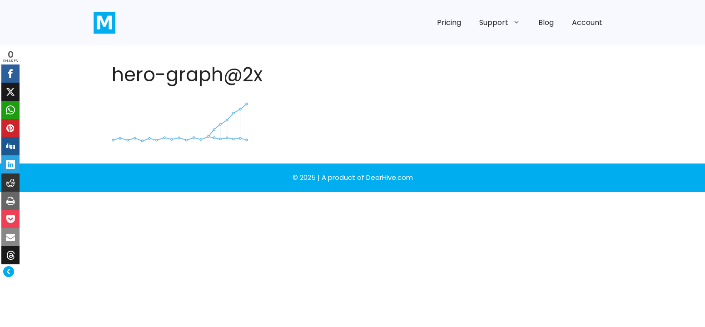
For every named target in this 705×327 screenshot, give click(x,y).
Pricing (449, 22)
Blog (546, 22)
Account (587, 22)
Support (504, 22)
